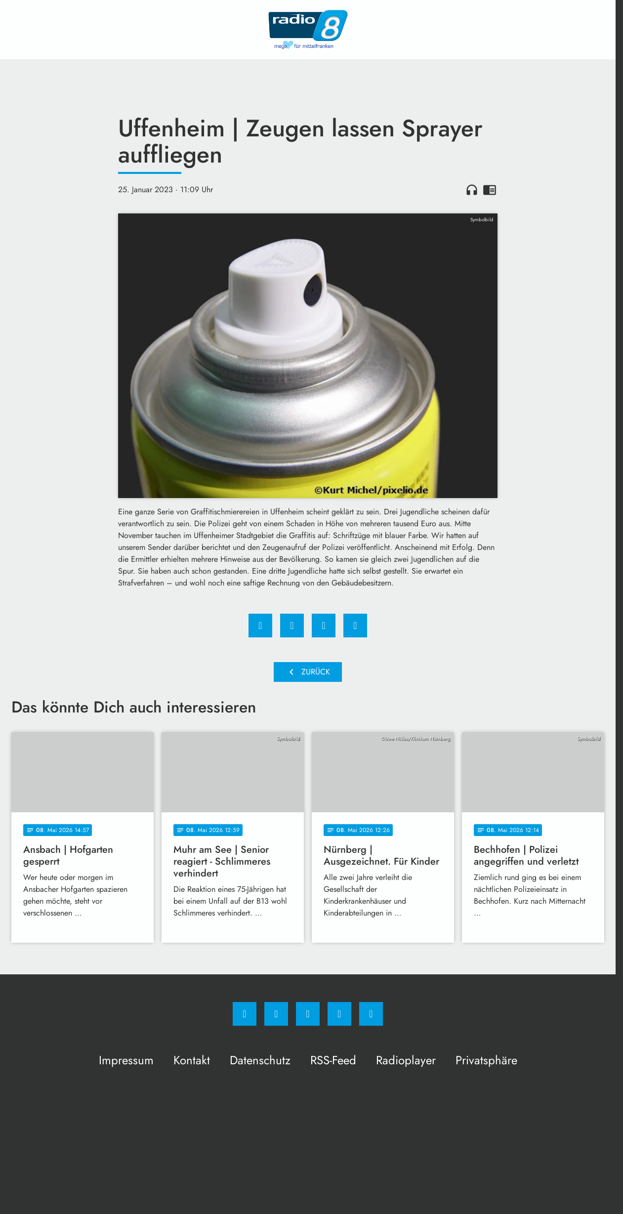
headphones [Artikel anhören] (472, 190)
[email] (371, 1014)
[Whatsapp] (308, 1014)
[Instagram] (276, 1014)
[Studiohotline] (339, 1014)
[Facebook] (244, 1014)
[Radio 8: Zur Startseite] (307, 29)
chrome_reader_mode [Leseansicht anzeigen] (490, 190)
